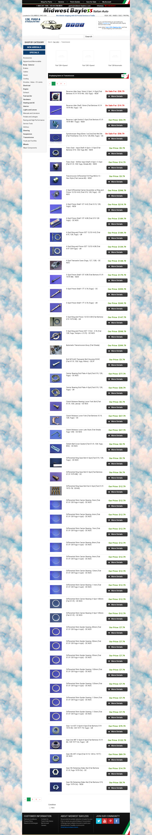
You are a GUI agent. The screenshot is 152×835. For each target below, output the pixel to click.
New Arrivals (34, 47)
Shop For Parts (46, 2)
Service (61, 2)
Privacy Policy (28, 821)
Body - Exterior (28, 65)
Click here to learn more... (70, 827)
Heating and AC (29, 103)
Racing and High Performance (33, 120)
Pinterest (110, 821)
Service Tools (28, 123)
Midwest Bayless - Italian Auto (76, 11)
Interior (26, 106)
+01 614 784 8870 (56, 6)
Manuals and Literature (31, 113)
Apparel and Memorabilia (32, 61)
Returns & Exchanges (31, 823)
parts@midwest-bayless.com (80, 6)
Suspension (27, 134)
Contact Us (44, 819)
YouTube (105, 821)
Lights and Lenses (30, 110)
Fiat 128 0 (56, 42)
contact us (106, 23)
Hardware (27, 99)
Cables (25, 72)
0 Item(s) (106, 6)
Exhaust (26, 92)
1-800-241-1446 (42, 6)
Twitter (99, 821)
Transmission (28, 137)
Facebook (116, 821)
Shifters (26, 127)
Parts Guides (75, 2)
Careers (43, 825)
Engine (25, 89)
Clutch (25, 75)
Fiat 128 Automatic (115, 65)
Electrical (26, 85)
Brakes (25, 68)
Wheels (26, 144)
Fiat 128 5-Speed (88, 65)
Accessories (27, 58)
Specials (34, 52)
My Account (106, 2)
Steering (26, 130)
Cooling (26, 79)
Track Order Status (47, 821)
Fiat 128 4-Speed (61, 65)
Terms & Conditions (30, 819)
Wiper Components (30, 148)
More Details (117, 96)
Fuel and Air (27, 96)
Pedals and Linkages (30, 117)
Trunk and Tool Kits (30, 141)
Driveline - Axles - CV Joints (32, 82)
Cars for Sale (91, 2)
